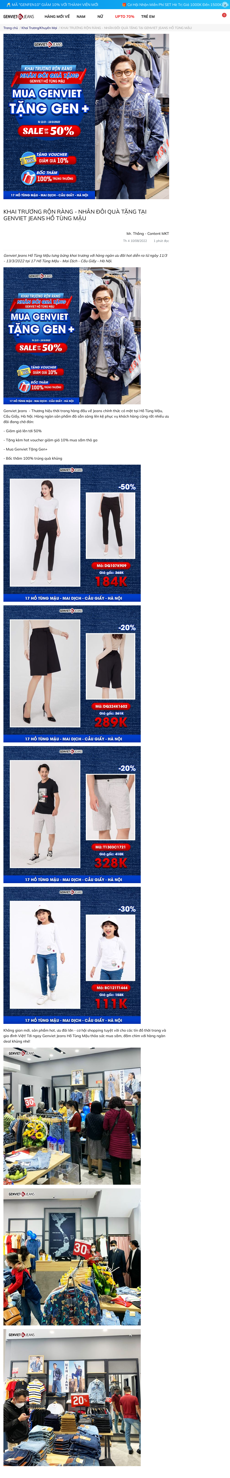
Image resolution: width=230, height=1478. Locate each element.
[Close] (225, 5)
